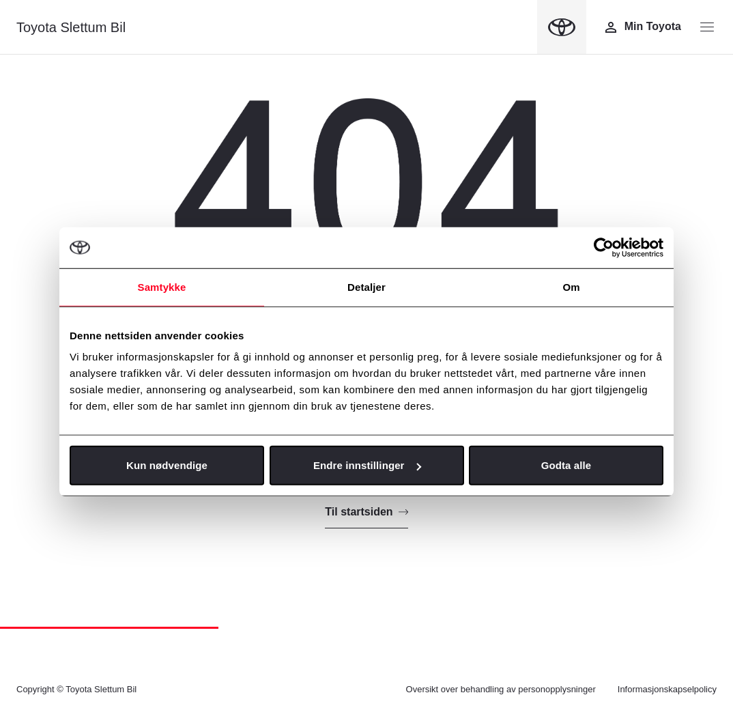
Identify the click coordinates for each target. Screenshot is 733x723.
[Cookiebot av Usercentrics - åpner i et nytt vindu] (603, 247)
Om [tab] (570, 286)
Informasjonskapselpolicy (667, 689)
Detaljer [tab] (366, 286)
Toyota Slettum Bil (71, 27)
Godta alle (566, 465)
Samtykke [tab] (162, 286)
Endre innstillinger (367, 465)
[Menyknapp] (707, 27)
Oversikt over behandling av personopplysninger (501, 689)
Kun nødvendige (166, 465)
